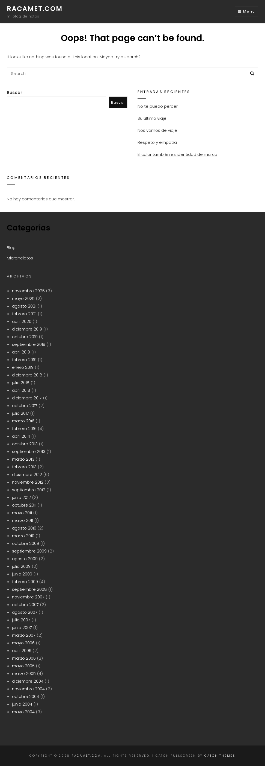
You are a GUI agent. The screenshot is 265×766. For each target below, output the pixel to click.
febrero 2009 (25, 581)
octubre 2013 (25, 444)
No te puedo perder (158, 106)
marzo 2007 (23, 635)
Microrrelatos (20, 258)
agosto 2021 (24, 306)
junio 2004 (22, 704)
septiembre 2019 (28, 344)
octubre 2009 (25, 543)
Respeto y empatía (157, 142)
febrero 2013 (24, 467)
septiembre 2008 (29, 589)
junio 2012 (21, 497)
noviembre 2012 (27, 482)
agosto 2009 (25, 559)
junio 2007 (22, 627)
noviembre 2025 (28, 291)
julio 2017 (20, 413)
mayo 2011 (22, 513)
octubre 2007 (25, 604)
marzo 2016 (23, 421)
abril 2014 (21, 436)
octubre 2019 (25, 337)
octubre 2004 (25, 696)
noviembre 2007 (28, 597)
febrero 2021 (24, 314)
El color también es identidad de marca (177, 154)
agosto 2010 (24, 528)
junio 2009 (22, 574)
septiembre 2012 (28, 490)
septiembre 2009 (29, 551)
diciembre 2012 (27, 474)
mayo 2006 (23, 643)
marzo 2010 (23, 536)
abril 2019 (21, 352)
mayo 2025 (23, 298)
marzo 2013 (23, 459)
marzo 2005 (24, 673)
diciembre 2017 (27, 398)
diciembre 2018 (27, 375)
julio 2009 (21, 566)
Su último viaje (152, 118)
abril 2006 (21, 650)
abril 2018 (21, 390)
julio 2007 (21, 620)
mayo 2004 (23, 712)
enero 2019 (23, 367)
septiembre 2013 (28, 451)
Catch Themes (220, 755)
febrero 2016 (24, 428)
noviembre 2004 (28, 689)
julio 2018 (20, 382)
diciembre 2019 (27, 329)
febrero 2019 (24, 359)
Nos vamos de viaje (157, 130)
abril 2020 (21, 321)
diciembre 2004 (27, 681)
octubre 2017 (24, 405)
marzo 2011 (22, 520)
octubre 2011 (24, 505)
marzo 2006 (24, 658)
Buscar (14, 92)
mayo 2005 (23, 666)
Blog (11, 247)
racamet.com (34, 8)
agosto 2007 (24, 612)
